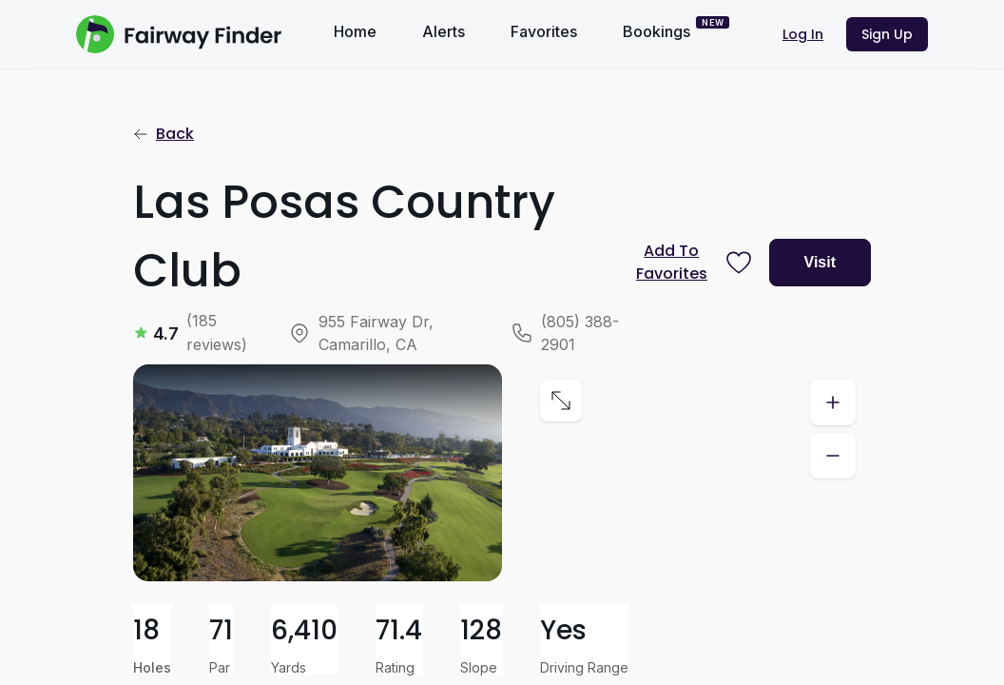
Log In (802, 34)
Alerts (443, 31)
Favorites (544, 31)
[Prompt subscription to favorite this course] (690, 262)
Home (355, 31)
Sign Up (887, 34)
